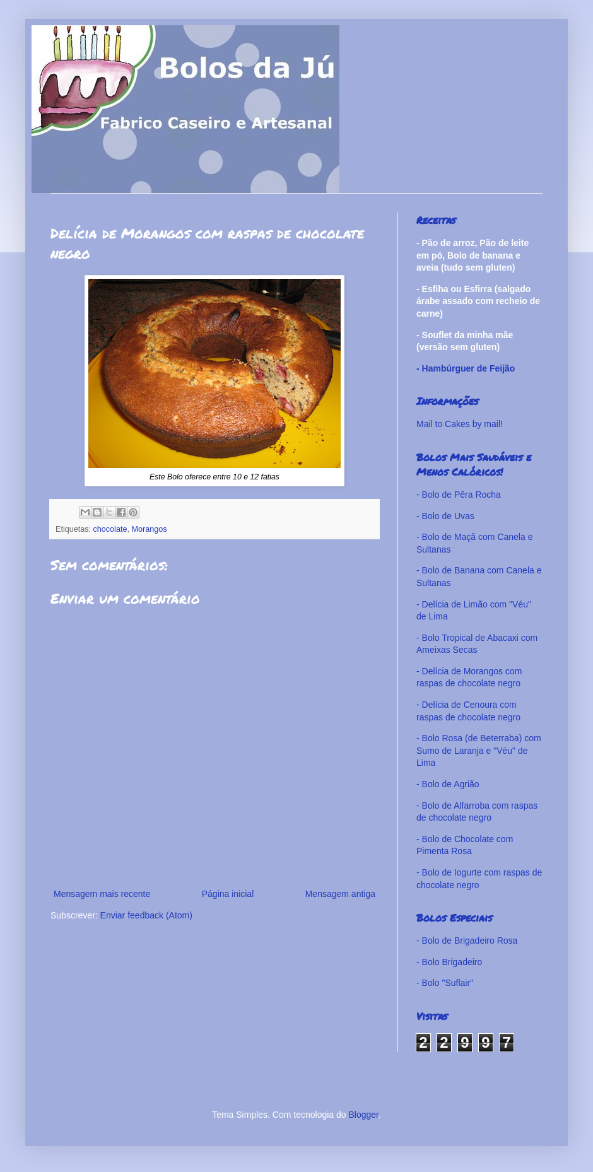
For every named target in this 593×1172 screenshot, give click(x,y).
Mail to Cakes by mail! (459, 424)
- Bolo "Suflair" (444, 983)
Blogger (363, 1115)
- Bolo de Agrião (447, 784)
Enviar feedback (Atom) (146, 915)
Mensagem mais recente (102, 894)
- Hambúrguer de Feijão (465, 368)
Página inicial (228, 894)
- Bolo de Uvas (445, 516)
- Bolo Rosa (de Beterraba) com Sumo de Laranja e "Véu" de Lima (478, 750)
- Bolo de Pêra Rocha (458, 494)
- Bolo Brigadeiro (449, 962)
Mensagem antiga (340, 894)
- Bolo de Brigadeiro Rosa (466, 940)
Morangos (149, 529)
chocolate (110, 529)
